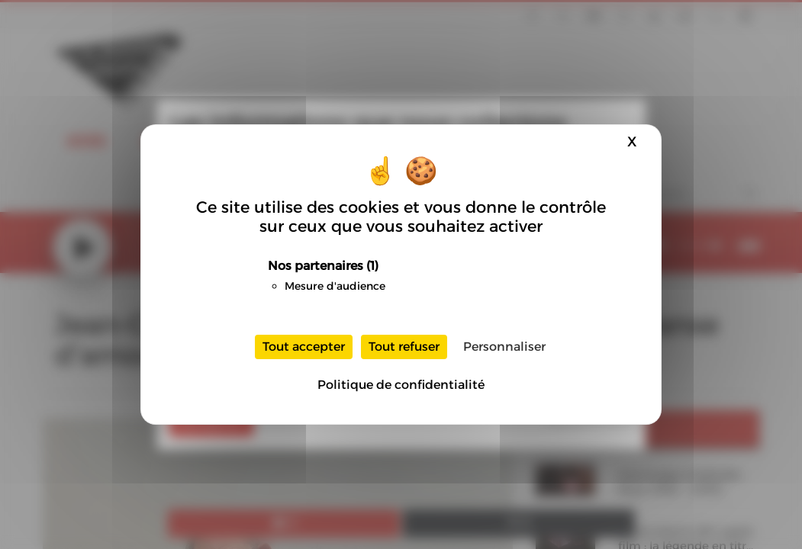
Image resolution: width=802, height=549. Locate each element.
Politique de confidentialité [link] (401, 384)
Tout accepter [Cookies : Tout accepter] (304, 346)
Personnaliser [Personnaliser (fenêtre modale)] (504, 346)
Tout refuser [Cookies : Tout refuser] (404, 346)
